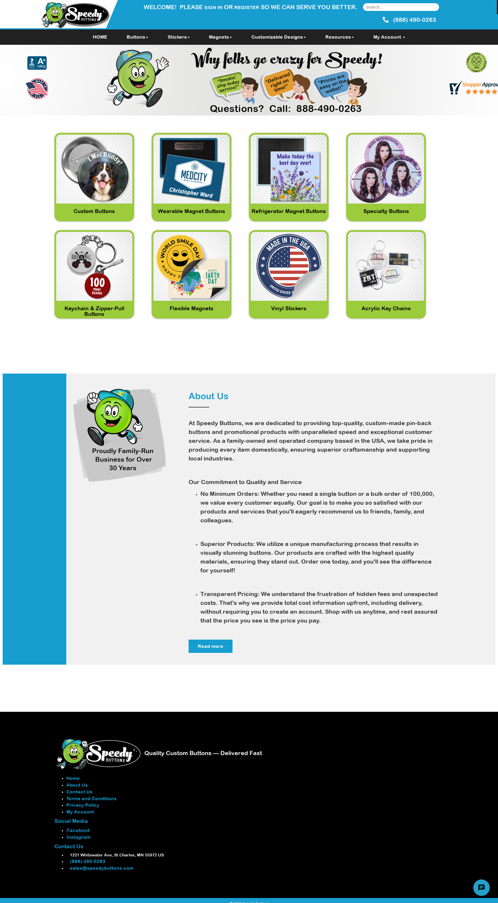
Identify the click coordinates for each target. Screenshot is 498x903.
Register (246, 7)
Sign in (213, 7)
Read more (210, 646)
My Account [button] (389, 36)
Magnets (220, 36)
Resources (339, 36)
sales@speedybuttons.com (99, 868)
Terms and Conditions (91, 798)
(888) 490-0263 (85, 861)
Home (73, 778)
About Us (77, 785)
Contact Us (79, 791)
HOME (100, 36)
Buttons (137, 36)
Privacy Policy (82, 805)
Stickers (179, 36)
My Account (80, 811)
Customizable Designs (278, 36)
